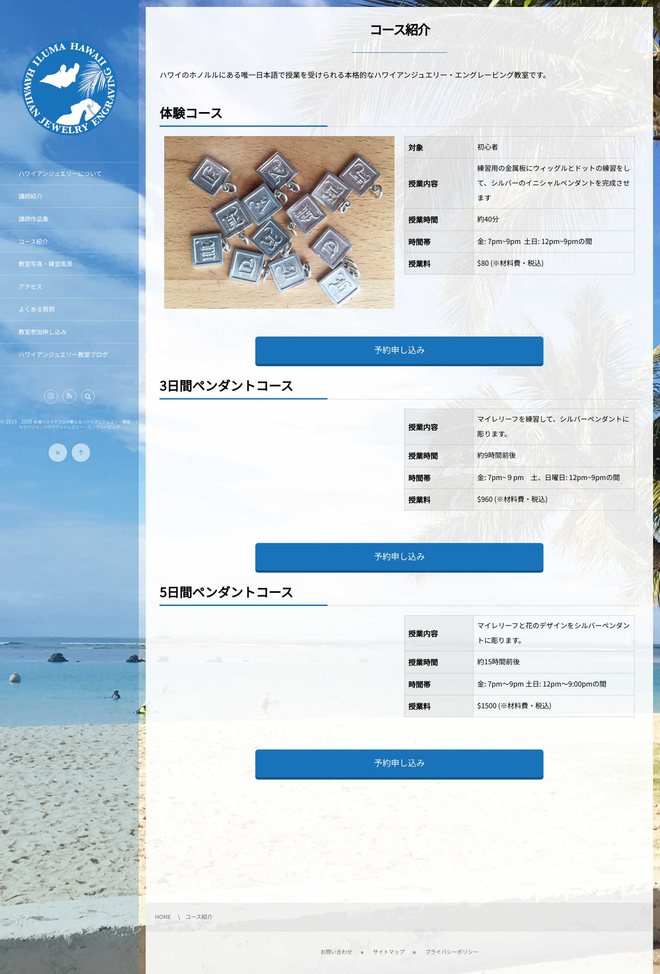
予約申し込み (399, 350)
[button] (88, 401)
